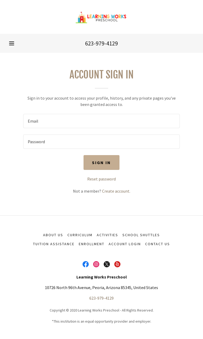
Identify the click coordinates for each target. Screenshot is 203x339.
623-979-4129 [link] (101, 43)
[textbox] (101, 121)
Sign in (101, 162)
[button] (11, 43)
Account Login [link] (125, 244)
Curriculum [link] (80, 235)
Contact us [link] (157, 244)
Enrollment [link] (91, 244)
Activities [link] (107, 235)
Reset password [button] (101, 179)
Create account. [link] (116, 191)
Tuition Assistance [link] (54, 244)
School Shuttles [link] (141, 235)
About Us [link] (53, 235)
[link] (101, 16)
